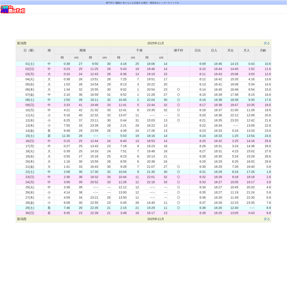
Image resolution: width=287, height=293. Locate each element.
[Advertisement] (143, 28)
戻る (267, 43)
